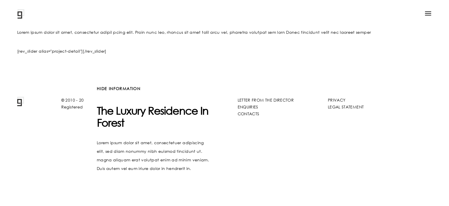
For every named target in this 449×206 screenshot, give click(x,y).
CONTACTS (248, 113)
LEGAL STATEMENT (346, 107)
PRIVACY (336, 100)
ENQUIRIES (248, 107)
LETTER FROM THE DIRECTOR (266, 100)
